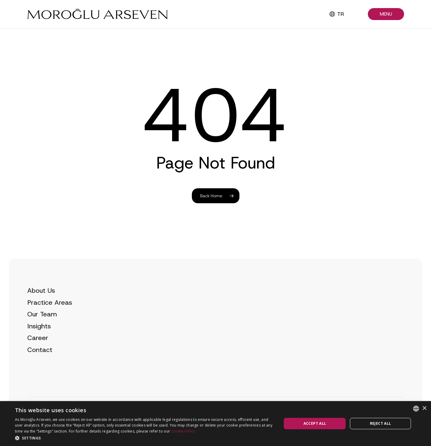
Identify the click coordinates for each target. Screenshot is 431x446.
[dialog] (215, 423)
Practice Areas (49, 313)
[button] (386, 14)
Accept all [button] (314, 423)
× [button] (424, 408)
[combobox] (416, 409)
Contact (39, 361)
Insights (39, 337)
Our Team (42, 325)
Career (37, 349)
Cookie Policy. (183, 431)
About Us (41, 301)
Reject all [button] (380, 423)
